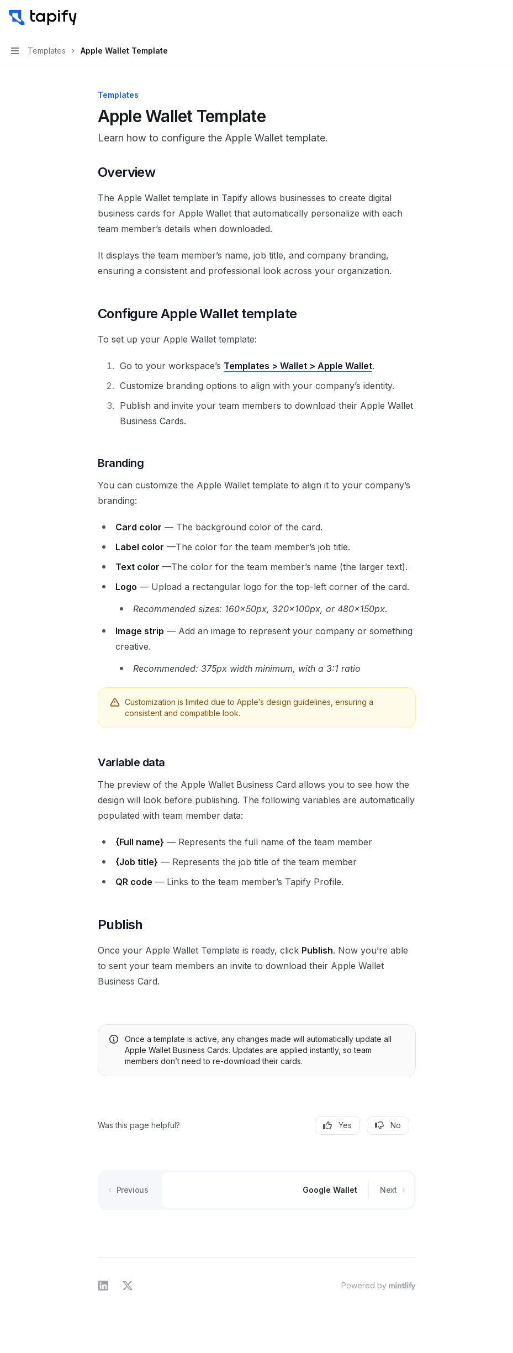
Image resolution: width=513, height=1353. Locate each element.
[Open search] (477, 18)
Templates (246, 365)
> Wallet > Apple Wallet (320, 365)
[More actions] (498, 17)
